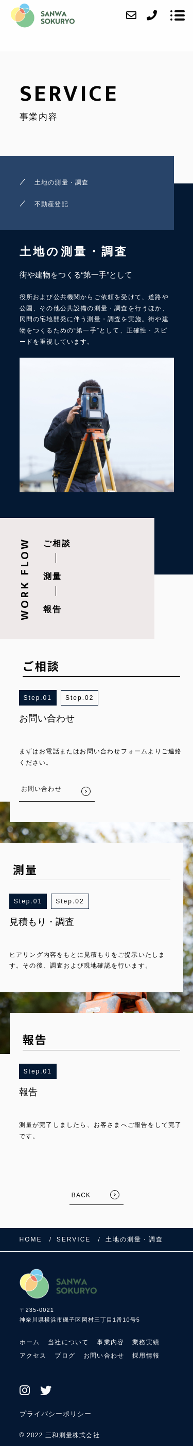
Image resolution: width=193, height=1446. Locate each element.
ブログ (65, 1355)
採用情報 (146, 1355)
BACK (81, 1195)
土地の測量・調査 (61, 182)
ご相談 (57, 543)
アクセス (33, 1355)
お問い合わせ (103, 1355)
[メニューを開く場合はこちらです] (177, 15)
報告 (52, 609)
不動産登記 (51, 204)
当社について (68, 1342)
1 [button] (49, 697)
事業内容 (110, 1342)
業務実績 (146, 1342)
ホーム (30, 1342)
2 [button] (92, 697)
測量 (52, 576)
